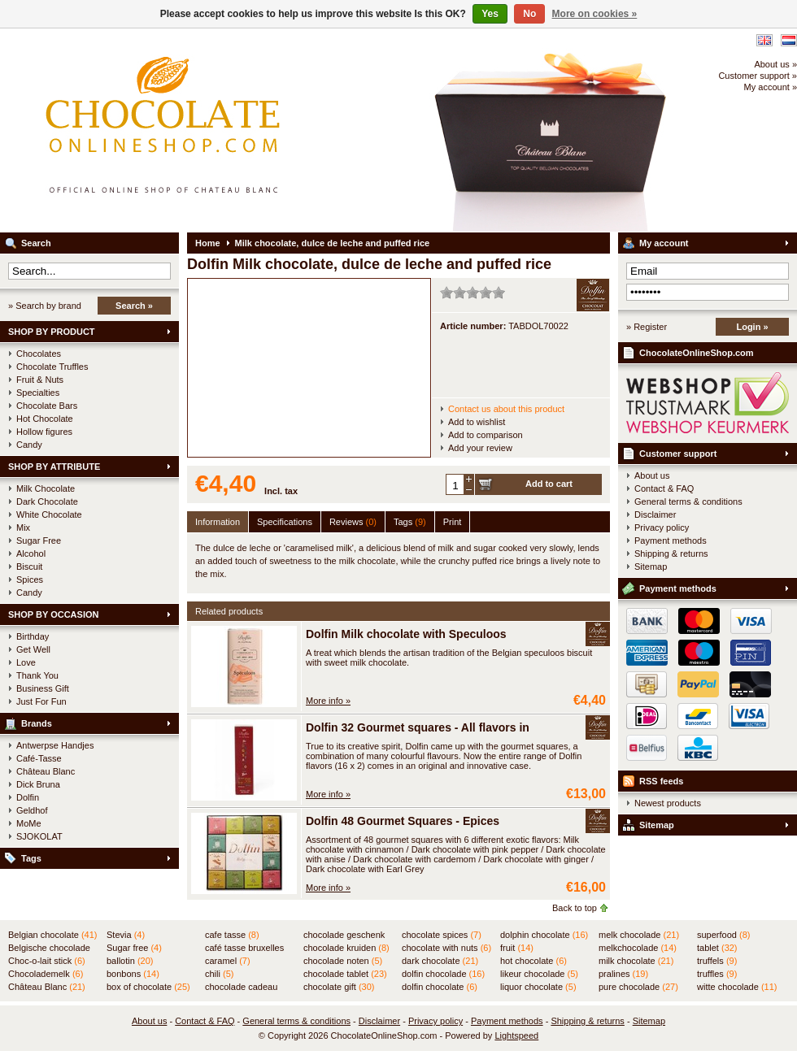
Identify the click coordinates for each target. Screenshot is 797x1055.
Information (217, 522)
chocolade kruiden (346, 948)
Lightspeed (516, 1035)
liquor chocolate (538, 987)
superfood (723, 935)
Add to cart (549, 483)
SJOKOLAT (39, 836)
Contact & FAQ (664, 488)
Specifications (284, 522)
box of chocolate (148, 987)
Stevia (126, 935)
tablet (717, 948)
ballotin (130, 961)
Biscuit (29, 566)
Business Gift (42, 688)
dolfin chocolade (443, 974)
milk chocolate (636, 961)
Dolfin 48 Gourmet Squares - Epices (402, 820)
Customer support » (757, 75)
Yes (490, 14)
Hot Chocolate (44, 418)
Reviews (353, 522)
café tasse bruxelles (244, 948)
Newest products (667, 803)
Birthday (32, 636)
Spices (29, 579)
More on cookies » (595, 14)
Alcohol (31, 553)
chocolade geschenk (344, 935)
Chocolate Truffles (52, 366)
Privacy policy (661, 527)
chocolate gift (338, 987)
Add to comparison (485, 435)
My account (664, 243)
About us (651, 475)
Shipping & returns (671, 553)
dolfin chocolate (439, 987)
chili (219, 974)
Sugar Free (38, 540)
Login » (752, 327)
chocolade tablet (345, 974)
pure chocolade (638, 987)
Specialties (37, 392)
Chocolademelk (45, 974)
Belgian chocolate (52, 935)
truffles (717, 974)
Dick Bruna (38, 784)
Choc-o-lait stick (46, 961)
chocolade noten (342, 961)
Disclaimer (655, 514)
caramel (227, 961)
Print (452, 522)
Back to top (574, 908)
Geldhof (32, 810)
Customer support (677, 453)
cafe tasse (232, 935)
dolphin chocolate (544, 935)
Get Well (33, 649)
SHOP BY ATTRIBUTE (54, 466)
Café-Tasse (39, 758)
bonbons (133, 974)
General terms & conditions (688, 501)
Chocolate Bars (46, 405)
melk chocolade (639, 935)
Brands (36, 723)
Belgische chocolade (49, 948)
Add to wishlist (476, 422)
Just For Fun (41, 701)
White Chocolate (49, 514)
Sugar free (134, 948)
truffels (717, 961)
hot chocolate (533, 961)
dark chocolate (440, 961)
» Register (646, 327)
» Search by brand (44, 305)
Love (26, 662)
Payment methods (670, 540)
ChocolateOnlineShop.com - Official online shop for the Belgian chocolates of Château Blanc (215, 130)
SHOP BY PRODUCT (51, 331)
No (529, 14)
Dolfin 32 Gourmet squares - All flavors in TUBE (435, 727)
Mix (23, 527)
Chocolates (38, 353)
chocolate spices (441, 935)
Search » (134, 305)
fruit (517, 948)
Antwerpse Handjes (55, 745)
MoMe (28, 823)
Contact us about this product (506, 409)
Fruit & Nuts (39, 379)
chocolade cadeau (241, 987)
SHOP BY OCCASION (53, 614)
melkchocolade (638, 948)
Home (207, 243)
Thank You (37, 675)
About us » (775, 64)
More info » (328, 701)
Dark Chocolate (47, 501)
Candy (29, 444)
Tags (31, 858)
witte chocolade (737, 987)
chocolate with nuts (446, 948)
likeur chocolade (539, 974)
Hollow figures (44, 431)
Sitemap (650, 566)
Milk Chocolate (45, 488)
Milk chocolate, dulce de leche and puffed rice (332, 243)
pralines (623, 974)
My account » (770, 87)
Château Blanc (45, 771)
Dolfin (27, 797)
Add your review (480, 448)
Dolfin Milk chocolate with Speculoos (406, 633)
